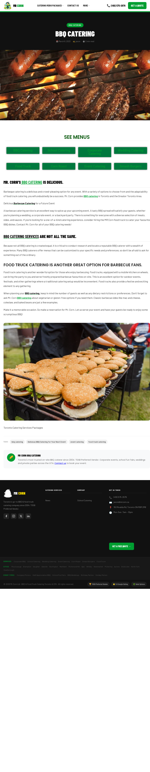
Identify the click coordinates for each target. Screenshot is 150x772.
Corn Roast (75, 561)
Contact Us (73, 5)
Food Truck (101, 561)
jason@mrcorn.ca (121, 502)
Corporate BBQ (20, 561)
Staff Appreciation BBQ (42, 575)
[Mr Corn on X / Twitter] (21, 516)
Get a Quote (137, 5)
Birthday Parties (87, 575)
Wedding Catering (49, 561)
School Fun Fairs (59, 575)
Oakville (44, 567)
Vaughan (36, 567)
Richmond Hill (74, 567)
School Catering (84, 500)
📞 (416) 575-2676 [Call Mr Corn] (116, 5)
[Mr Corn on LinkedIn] (28, 516)
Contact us (60, 463)
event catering (77, 442)
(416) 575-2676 (120, 497)
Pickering (108, 567)
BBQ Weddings (73, 575)
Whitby (89, 567)
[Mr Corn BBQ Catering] (14, 5)
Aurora (117, 567)
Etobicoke (125, 567)
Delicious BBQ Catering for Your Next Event (47, 442)
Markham (63, 567)
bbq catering (17, 442)
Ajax (83, 567)
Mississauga (16, 567)
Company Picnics (24, 575)
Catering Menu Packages (50, 5)
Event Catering (64, 561)
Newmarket (98, 567)
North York (135, 567)
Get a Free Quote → (121, 546)
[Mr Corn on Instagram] (13, 516)
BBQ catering (91, 196)
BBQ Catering (75, 25)
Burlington (53, 567)
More (86, 5)
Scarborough (9, 570)
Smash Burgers (88, 561)
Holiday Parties (101, 575)
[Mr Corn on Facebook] (6, 516)
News (47, 500)
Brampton (27, 567)
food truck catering (97, 442)
